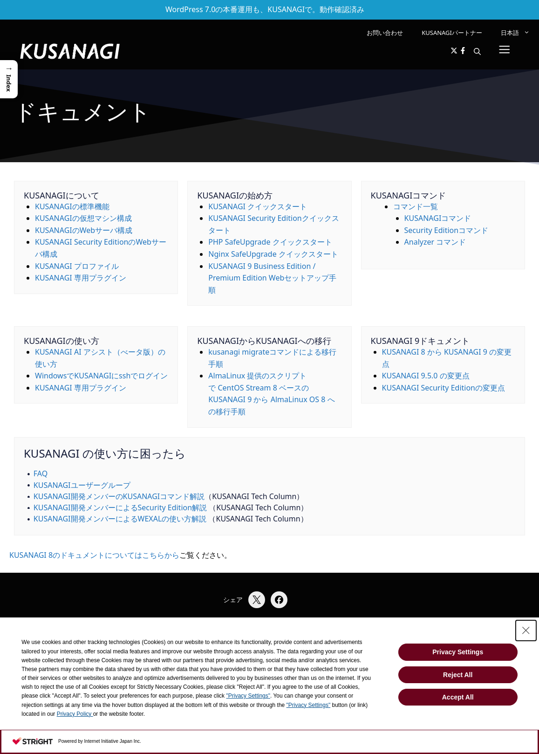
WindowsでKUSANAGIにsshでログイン (101, 375)
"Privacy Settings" (248, 695)
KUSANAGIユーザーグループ (82, 485)
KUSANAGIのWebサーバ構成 (83, 230)
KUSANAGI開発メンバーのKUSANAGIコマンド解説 (119, 496)
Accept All (458, 697)
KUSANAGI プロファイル (77, 266)
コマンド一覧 (415, 206)
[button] (477, 51)
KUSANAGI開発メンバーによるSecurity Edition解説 (120, 507)
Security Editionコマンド (446, 230)
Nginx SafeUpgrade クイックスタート (273, 254)
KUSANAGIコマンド (437, 218)
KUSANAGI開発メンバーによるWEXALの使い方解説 (120, 519)
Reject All (457, 675)
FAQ (41, 473)
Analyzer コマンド (435, 242)
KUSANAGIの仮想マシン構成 (83, 218)
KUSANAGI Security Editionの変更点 (443, 388)
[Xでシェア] (256, 599)
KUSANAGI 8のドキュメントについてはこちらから (94, 555)
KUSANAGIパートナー (452, 32)
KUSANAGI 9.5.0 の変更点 (426, 375)
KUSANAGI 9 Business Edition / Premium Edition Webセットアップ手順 (272, 278)
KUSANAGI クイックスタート (257, 206)
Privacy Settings (457, 652)
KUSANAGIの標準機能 (72, 206)
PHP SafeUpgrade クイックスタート (270, 242)
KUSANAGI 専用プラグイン (80, 278)
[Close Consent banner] (526, 630)
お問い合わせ (385, 32)
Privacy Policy (75, 714)
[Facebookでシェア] (279, 599)
